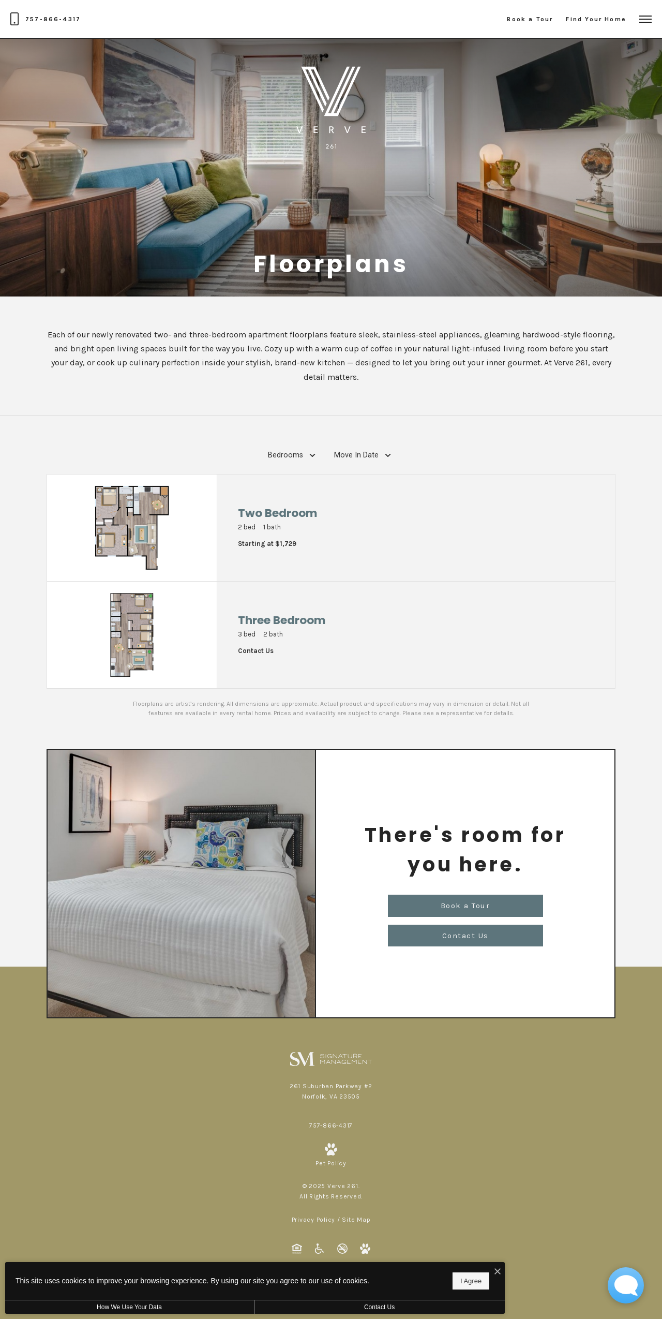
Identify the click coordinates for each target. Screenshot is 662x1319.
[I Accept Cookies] (360, 1267)
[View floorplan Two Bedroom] (331, 528)
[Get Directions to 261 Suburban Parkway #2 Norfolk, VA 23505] (331, 1091)
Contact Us (276, 1307)
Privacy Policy (314, 1219)
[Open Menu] (645, 19)
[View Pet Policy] (331, 1155)
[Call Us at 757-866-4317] (45, 18)
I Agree (333, 1278)
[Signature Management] (331, 1058)
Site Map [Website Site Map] (356, 1219)
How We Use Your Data (95, 1307)
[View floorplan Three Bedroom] (331, 635)
